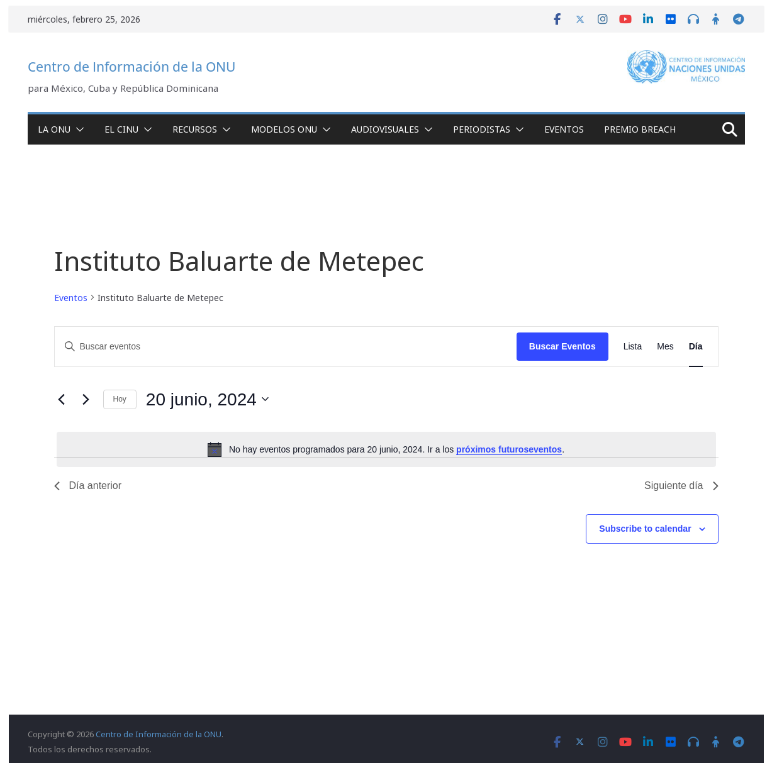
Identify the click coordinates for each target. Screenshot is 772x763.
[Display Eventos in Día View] (696, 346)
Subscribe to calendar (645, 529)
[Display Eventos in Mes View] (665, 346)
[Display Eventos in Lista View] (633, 346)
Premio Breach (640, 129)
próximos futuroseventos (509, 449)
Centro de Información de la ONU (131, 66)
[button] (77, 129)
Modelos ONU (284, 129)
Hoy (119, 399)
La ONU (54, 129)
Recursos (194, 129)
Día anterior (88, 485)
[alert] (386, 449)
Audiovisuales (385, 129)
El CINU (121, 129)
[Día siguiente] (86, 399)
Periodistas (481, 129)
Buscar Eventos (562, 346)
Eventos (564, 129)
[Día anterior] (61, 399)
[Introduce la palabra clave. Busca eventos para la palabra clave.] (286, 346)
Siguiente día (681, 485)
